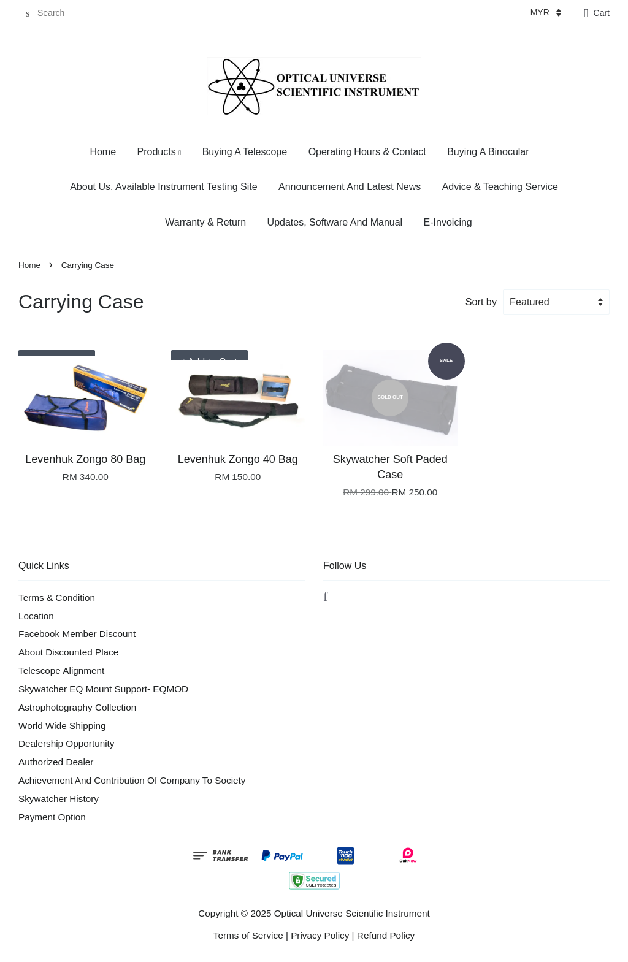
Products (159, 152)
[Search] (55, 13)
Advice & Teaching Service (500, 186)
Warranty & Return (205, 222)
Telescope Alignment (61, 670)
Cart (602, 13)
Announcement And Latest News (349, 186)
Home (103, 152)
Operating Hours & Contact (367, 152)
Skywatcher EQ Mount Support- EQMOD (103, 689)
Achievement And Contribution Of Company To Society (131, 780)
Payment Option (52, 817)
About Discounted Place (68, 652)
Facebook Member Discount (77, 633)
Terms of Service (248, 935)
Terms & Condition (56, 597)
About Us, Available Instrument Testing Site (163, 186)
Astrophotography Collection (77, 707)
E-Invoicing (448, 222)
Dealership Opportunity (66, 743)
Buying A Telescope (244, 152)
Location (36, 616)
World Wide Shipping (62, 725)
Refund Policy (386, 935)
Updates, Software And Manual (335, 222)
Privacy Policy (320, 935)
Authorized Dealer (55, 762)
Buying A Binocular (488, 152)
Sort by (481, 301)
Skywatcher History (58, 798)
